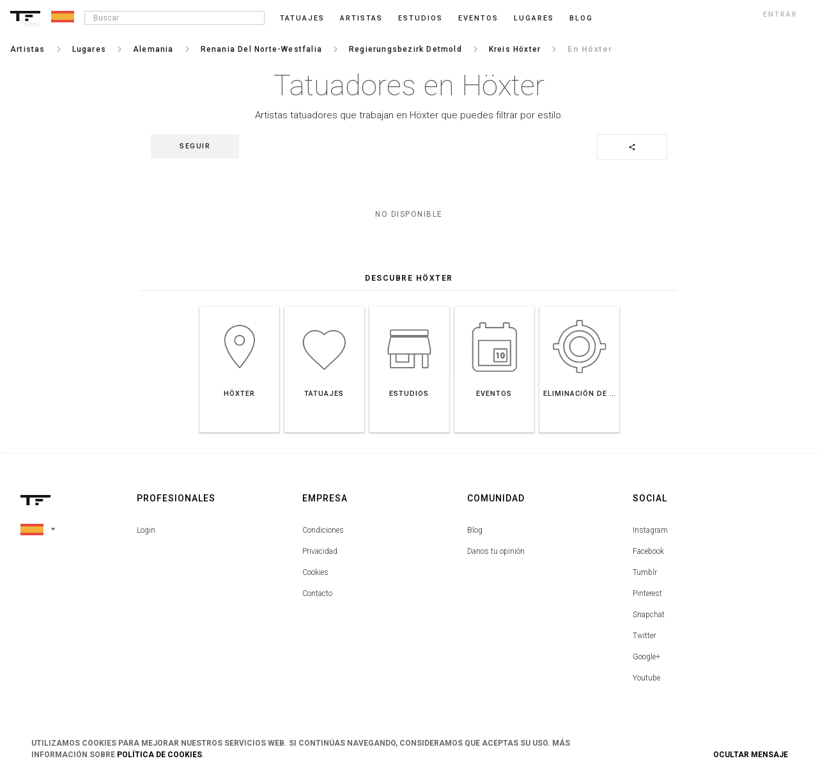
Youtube (646, 677)
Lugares (534, 18)
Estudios (420, 18)
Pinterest (647, 593)
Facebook (648, 551)
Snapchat (649, 614)
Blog (474, 530)
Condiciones (323, 530)
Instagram (650, 530)
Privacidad (319, 551)
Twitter (644, 635)
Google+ (646, 656)
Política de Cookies (159, 754)
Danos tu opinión (496, 551)
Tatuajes (302, 18)
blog (581, 18)
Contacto (317, 593)
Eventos (478, 18)
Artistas (361, 18)
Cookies (315, 572)
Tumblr (645, 572)
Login (146, 530)
